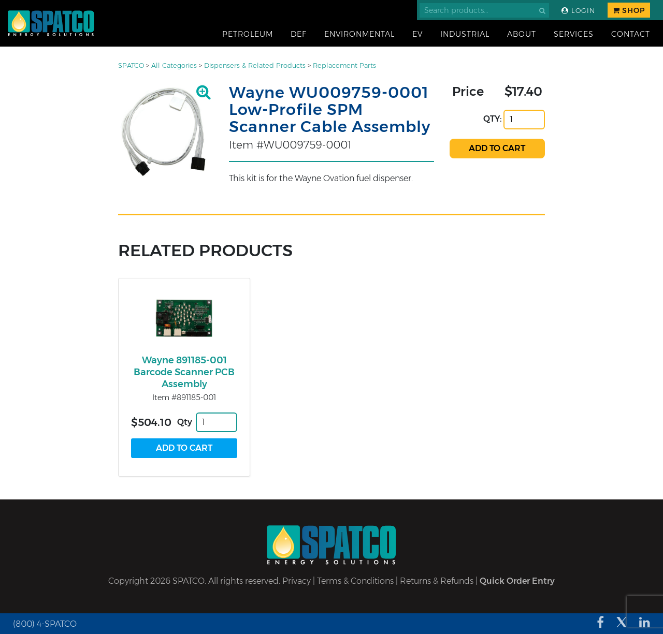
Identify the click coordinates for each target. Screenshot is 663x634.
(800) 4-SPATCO (45, 624)
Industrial (464, 34)
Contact (630, 34)
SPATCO (131, 65)
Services (574, 34)
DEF (299, 34)
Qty (184, 422)
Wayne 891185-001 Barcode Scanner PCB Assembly (184, 372)
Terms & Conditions (355, 581)
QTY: (492, 119)
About (521, 34)
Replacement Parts (344, 65)
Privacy (296, 581)
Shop (629, 10)
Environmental (359, 34)
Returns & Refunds (436, 581)
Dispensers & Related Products (255, 65)
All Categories (174, 65)
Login (578, 10)
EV (417, 34)
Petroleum (247, 34)
